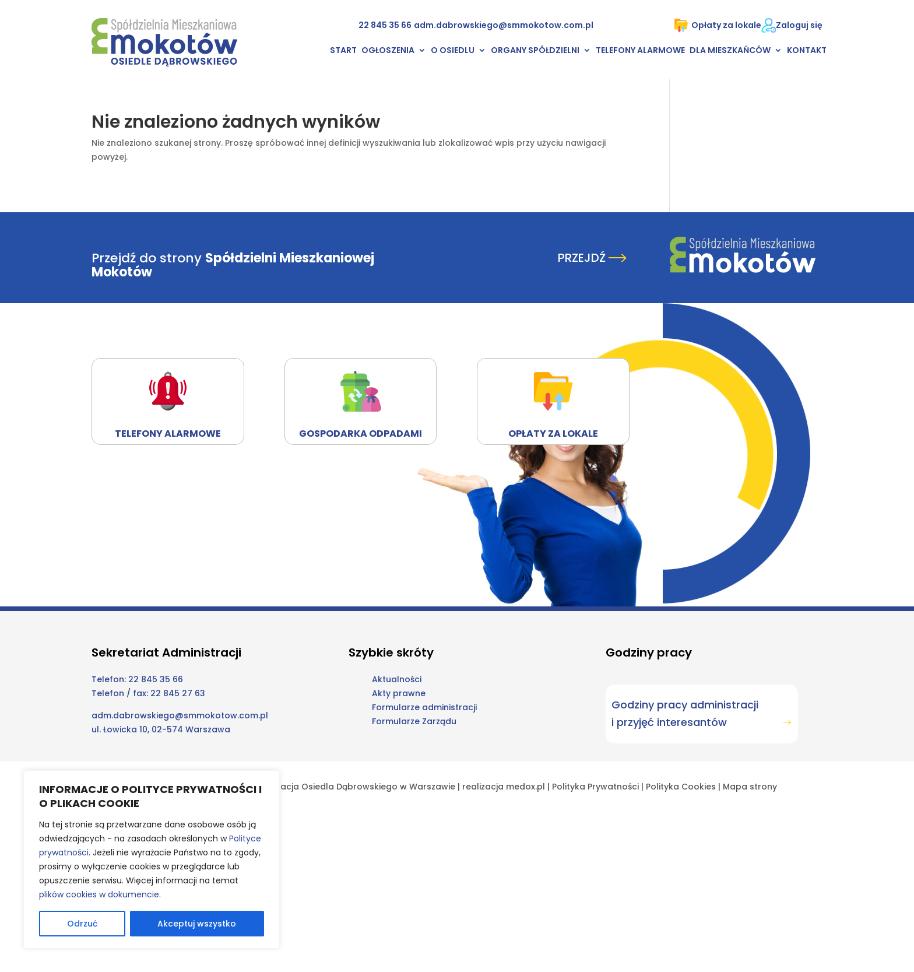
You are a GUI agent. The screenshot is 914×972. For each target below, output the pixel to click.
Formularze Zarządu (414, 721)
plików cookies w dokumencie (99, 894)
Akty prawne (399, 693)
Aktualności (396, 679)
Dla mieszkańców (730, 51)
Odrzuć (82, 923)
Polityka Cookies (681, 786)
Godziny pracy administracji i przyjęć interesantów (684, 713)
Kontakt (807, 51)
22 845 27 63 (177, 693)
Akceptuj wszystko (196, 923)
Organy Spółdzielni (535, 51)
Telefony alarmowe (640, 51)
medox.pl (525, 786)
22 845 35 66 (385, 25)
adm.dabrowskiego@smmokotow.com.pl (503, 25)
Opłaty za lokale (717, 25)
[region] (151, 859)
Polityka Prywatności (595, 786)
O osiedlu (452, 51)
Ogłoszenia (387, 51)
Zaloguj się (799, 25)
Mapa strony (750, 786)
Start (343, 51)
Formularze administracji (424, 707)
